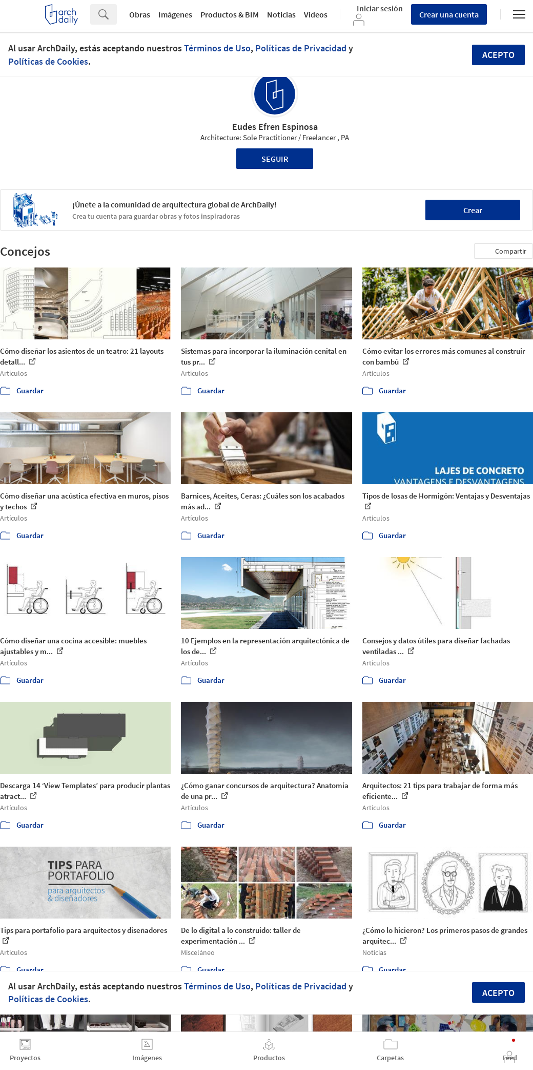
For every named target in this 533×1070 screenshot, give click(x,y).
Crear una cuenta (449, 14)
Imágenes (175, 14)
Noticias (281, 14)
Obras (139, 14)
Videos (315, 14)
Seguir (275, 159)
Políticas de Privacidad (300, 48)
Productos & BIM (229, 14)
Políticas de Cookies (48, 61)
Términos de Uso (217, 48)
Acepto (498, 55)
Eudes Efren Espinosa (275, 126)
